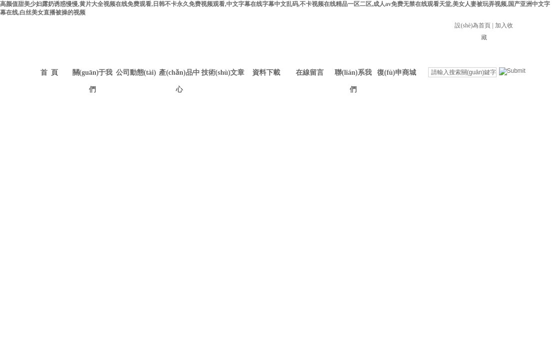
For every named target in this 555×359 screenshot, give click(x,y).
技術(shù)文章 (222, 72)
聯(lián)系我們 (353, 75)
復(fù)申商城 (396, 72)
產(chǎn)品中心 (179, 75)
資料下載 (266, 72)
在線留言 (310, 72)
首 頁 (49, 72)
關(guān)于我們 (92, 75)
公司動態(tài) (136, 72)
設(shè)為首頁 (473, 25)
